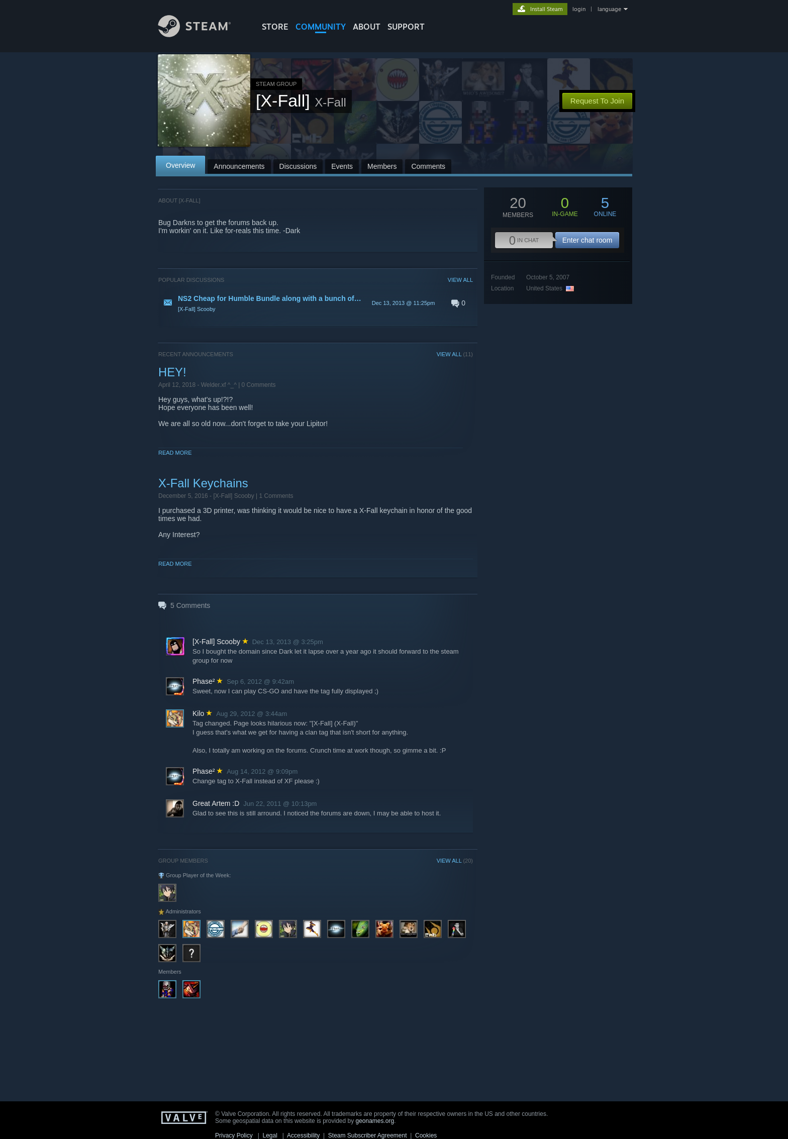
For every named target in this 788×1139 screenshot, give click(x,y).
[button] (315, 303)
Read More (175, 453)
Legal (269, 1135)
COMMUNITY (321, 27)
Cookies (426, 1135)
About (366, 27)
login (578, 9)
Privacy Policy (234, 1135)
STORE (275, 27)
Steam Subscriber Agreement (367, 1135)
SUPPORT (406, 27)
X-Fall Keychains (203, 483)
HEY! (172, 372)
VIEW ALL (460, 280)
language (609, 9)
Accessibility (303, 1135)
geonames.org (375, 1120)
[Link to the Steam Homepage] (202, 34)
